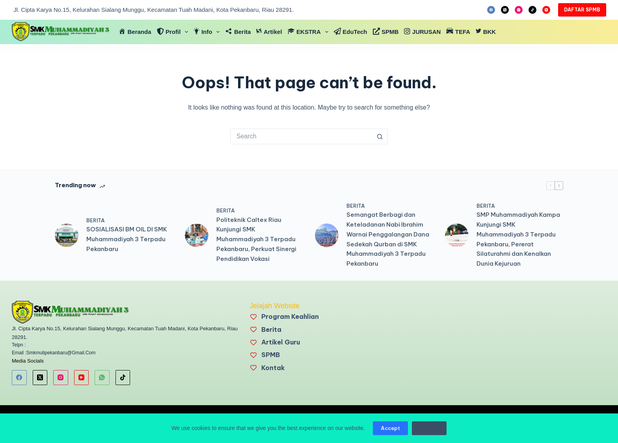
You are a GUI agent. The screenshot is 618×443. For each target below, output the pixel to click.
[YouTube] (546, 10)
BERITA (95, 220)
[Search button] (380, 136)
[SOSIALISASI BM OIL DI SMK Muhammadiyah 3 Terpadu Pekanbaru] (66, 235)
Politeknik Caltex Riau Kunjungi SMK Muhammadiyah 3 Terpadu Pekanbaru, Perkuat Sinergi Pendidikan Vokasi (256, 239)
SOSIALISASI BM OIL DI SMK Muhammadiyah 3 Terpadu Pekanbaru (126, 239)
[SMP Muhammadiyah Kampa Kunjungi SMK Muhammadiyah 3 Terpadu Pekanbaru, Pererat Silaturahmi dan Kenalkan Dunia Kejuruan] (457, 235)
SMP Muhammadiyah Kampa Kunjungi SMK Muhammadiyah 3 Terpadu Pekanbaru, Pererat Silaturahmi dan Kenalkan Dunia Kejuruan (518, 239)
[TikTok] (532, 10)
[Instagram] (519, 10)
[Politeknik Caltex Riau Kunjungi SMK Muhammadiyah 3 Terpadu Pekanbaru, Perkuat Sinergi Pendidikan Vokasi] (196, 235)
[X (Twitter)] (505, 10)
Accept (390, 428)
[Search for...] (301, 136)
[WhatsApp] (102, 377)
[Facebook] (491, 10)
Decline (429, 428)
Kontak (273, 368)
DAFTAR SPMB (582, 10)
